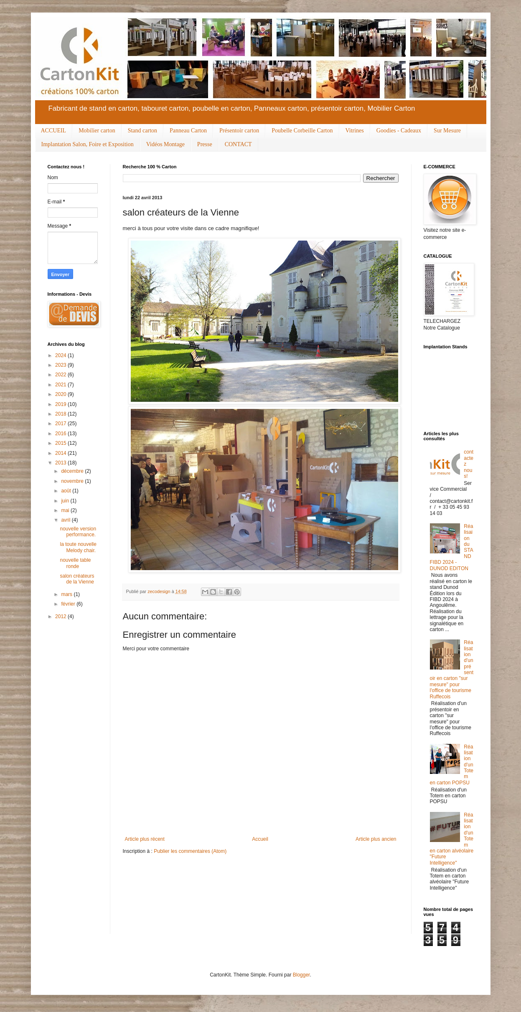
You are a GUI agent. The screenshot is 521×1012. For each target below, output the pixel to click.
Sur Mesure (447, 130)
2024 (61, 355)
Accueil (260, 839)
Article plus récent (145, 839)
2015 (61, 443)
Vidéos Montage (165, 144)
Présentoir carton (239, 130)
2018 (61, 414)
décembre (73, 471)
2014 (61, 453)
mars (67, 594)
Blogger (301, 975)
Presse (204, 144)
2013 (61, 463)
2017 (61, 423)
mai (66, 510)
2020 (61, 394)
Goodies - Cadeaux (398, 130)
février (68, 604)
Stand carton (142, 130)
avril (66, 520)
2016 (61, 433)
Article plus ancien (376, 839)
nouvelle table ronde (75, 563)
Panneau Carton (188, 130)
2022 (61, 375)
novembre (73, 481)
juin (65, 501)
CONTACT (238, 144)
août (66, 491)
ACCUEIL (53, 130)
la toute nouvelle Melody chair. (78, 547)
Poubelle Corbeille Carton (302, 130)
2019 (61, 404)
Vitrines (355, 130)
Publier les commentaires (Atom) (190, 851)
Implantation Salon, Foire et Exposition (87, 144)
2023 (61, 365)
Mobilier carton (97, 130)
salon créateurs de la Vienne (77, 579)
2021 (61, 385)
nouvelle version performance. (78, 532)
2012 (61, 616)
